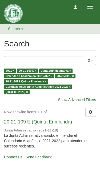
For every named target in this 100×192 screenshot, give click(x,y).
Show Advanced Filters (77, 100)
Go (90, 60)
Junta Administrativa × (56, 70)
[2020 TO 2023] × (17, 92)
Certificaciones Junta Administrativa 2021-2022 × (38, 86)
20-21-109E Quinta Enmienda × (26, 81)
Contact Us (13, 157)
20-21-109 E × (28, 70)
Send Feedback (39, 157)
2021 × (10, 70)
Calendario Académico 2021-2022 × (29, 76)
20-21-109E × (65, 76)
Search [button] (15, 29)
